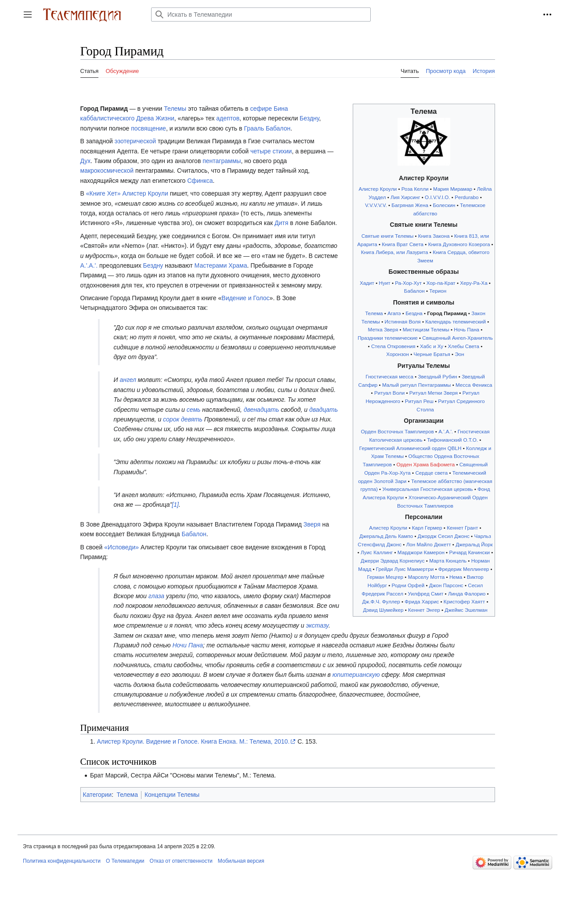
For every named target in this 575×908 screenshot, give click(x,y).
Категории (97, 794)
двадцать (323, 409)
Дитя (281, 222)
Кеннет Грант (462, 527)
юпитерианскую (356, 674)
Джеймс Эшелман (466, 610)
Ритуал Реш (419, 401)
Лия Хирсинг (405, 197)
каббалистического (107, 118)
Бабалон (414, 291)
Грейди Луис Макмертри (405, 569)
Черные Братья (432, 354)
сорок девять (183, 419)
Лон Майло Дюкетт (428, 544)
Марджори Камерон (421, 552)
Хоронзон (397, 354)
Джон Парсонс (446, 585)
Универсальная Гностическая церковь (427, 489)
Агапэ (394, 313)
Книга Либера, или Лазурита (394, 252)
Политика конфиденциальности (62, 861)
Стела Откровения (393, 346)
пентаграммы (222, 160)
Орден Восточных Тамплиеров (397, 431)
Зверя (312, 524)
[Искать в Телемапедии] (261, 14)
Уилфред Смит (426, 593)
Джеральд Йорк (474, 544)
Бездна (414, 313)
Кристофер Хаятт (464, 601)
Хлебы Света (464, 346)
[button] (28, 14)
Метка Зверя (383, 329)
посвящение (148, 128)
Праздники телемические (388, 338)
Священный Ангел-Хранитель (457, 338)
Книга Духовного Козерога (459, 244)
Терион (437, 291)
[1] (175, 504)
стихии (282, 151)
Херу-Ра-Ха (473, 283)
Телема (374, 313)
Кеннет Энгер (424, 610)
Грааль (254, 128)
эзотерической (135, 141)
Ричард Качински (469, 552)
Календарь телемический (455, 321)
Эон (459, 354)
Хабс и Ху (431, 346)
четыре (260, 151)
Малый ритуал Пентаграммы (416, 385)
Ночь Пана (466, 329)
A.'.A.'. (445, 431)
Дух (85, 160)
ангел (127, 379)
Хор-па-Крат (441, 283)
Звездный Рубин (437, 376)
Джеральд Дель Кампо (386, 536)
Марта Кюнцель (448, 560)
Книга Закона (434, 236)
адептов (227, 118)
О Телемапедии (125, 861)
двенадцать (261, 409)
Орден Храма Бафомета (426, 464)
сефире (261, 108)
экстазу (317, 625)
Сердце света (431, 473)
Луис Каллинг (377, 552)
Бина (281, 108)
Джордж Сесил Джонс (444, 536)
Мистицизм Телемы (426, 329)
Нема (455, 577)
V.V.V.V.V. (376, 205)
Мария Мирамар (452, 189)
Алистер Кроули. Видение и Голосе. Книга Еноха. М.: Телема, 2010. (193, 741)
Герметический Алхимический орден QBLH (410, 448)
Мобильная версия (241, 861)
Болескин (444, 205)
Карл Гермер (427, 527)
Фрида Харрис (422, 601)
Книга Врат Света (402, 244)
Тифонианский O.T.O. (452, 440)
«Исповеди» (121, 547)
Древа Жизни (155, 118)
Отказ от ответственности (181, 861)
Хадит (367, 283)
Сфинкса (200, 180)
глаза (156, 595)
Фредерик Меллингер (463, 569)
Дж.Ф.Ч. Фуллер (381, 601)
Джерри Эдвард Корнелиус (393, 560)
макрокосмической (107, 170)
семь (194, 409)
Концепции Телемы (172, 794)
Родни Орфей (408, 585)
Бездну (309, 118)
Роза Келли (415, 189)
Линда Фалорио (466, 593)
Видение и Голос (245, 297)
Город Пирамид (447, 313)
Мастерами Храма (221, 265)
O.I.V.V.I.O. (437, 197)
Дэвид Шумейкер (383, 610)
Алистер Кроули (377, 189)
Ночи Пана (187, 645)
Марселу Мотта (426, 577)
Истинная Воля (403, 321)
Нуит (385, 283)
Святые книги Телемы (388, 236)
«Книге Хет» (103, 193)
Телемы (175, 108)
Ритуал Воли (389, 393)
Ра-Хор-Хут (408, 283)
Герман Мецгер (385, 577)
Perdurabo (466, 197)
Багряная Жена (409, 205)
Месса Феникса (474, 385)
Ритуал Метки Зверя (433, 393)
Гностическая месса (389, 376)
